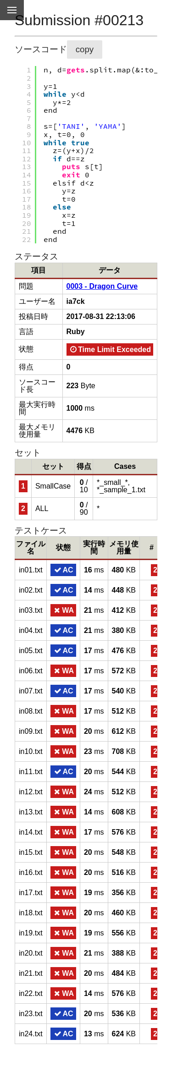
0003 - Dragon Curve (102, 286)
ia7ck (76, 301)
